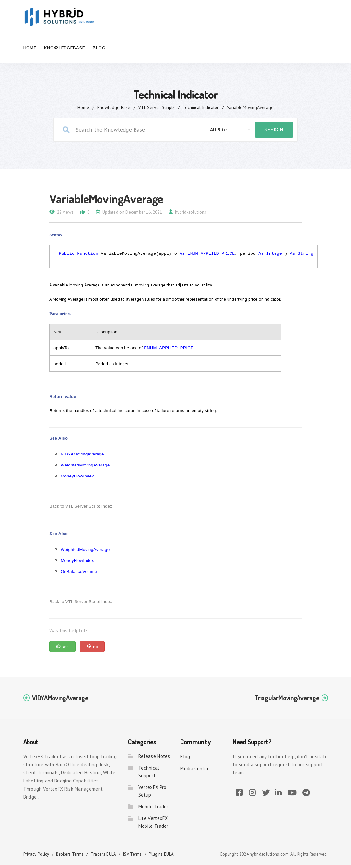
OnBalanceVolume (79, 571)
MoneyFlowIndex (77, 476)
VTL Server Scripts (156, 107)
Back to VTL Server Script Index (80, 506)
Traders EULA (103, 854)
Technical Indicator (201, 107)
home (83, 107)
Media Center (194, 768)
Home (30, 47)
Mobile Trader (153, 806)
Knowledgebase (64, 47)
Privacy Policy (36, 854)
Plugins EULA (161, 854)
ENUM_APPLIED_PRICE (211, 253)
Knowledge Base (113, 107)
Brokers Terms (70, 854)
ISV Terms (132, 854)
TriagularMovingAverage (287, 697)
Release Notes (154, 756)
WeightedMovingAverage (85, 465)
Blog (99, 47)
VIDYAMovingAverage (82, 454)
